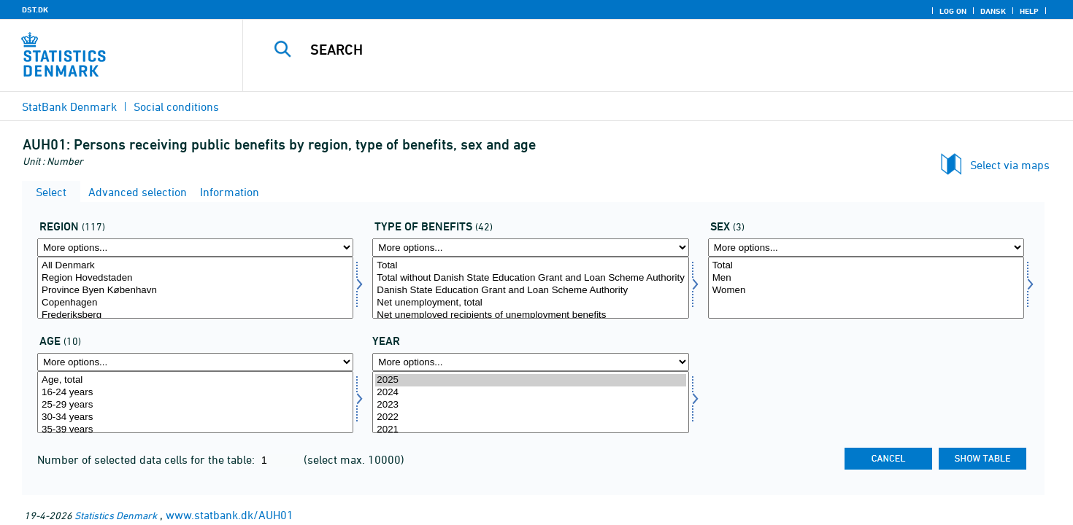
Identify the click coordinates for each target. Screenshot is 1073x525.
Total (530, 266)
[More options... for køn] (866, 247)
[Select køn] (866, 288)
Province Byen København (195, 290)
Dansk (993, 11)
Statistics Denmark (115, 515)
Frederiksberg (195, 315)
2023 (530, 405)
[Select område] (195, 288)
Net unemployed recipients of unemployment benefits (530, 315)
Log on (952, 11)
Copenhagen (195, 303)
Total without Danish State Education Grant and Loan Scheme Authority (530, 278)
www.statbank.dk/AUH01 (229, 514)
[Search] (632, 49)
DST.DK (35, 9)
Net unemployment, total (530, 303)
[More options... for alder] (195, 362)
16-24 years (195, 392)
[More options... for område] (195, 247)
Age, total (195, 380)
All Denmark (195, 266)
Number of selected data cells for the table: (147, 459)
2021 (530, 430)
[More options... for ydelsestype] (530, 247)
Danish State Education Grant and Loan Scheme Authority (530, 290)
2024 (530, 392)
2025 (530, 380)
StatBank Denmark (69, 106)
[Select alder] (195, 402)
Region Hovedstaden (195, 278)
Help (1029, 11)
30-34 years (195, 417)
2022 (530, 417)
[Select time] (530, 402)
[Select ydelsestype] (530, 288)
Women (866, 290)
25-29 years (195, 405)
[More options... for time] (530, 362)
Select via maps (1010, 164)
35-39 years (195, 430)
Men (866, 278)
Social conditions (176, 106)
